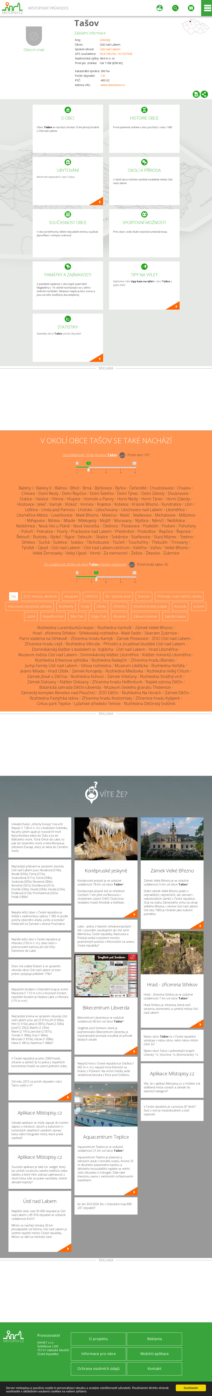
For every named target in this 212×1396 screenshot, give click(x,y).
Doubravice (178, 493)
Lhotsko (85, 509)
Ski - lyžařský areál (118, 596)
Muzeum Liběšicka (131, 665)
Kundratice (171, 504)
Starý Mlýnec (165, 536)
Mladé (69, 520)
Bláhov (61, 488)
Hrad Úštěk (58, 671)
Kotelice (121, 504)
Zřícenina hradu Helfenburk (117, 682)
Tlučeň (119, 542)
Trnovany (179, 542)
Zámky (101, 606)
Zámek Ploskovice (132, 638)
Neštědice (176, 520)
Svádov (77, 542)
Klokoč (71, 504)
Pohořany (187, 526)
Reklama (154, 1338)
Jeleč (42, 504)
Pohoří (27, 531)
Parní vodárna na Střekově (43, 638)
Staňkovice (140, 536)
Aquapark (71, 596)
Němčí (158, 520)
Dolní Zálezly (153, 493)
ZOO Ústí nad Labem (171, 638)
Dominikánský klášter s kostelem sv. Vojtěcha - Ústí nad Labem (88, 649)
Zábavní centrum (145, 616)
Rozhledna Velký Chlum (168, 671)
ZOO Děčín (109, 692)
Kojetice (104, 504)
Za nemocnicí (115, 553)
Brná (87, 488)
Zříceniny (119, 606)
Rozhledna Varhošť (114, 627)
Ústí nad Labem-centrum (107, 547)
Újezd (43, 547)
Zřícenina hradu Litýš (43, 644)
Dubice (26, 498)
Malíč (125, 515)
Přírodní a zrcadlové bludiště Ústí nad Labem (144, 644)
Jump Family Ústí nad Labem (51, 665)
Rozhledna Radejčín (109, 660)
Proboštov (147, 531)
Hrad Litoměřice (163, 649)
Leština (31, 509)
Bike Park (77, 616)
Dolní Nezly (48, 493)
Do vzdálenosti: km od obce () (85, 564)
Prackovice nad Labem (91, 531)
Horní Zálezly (178, 498)
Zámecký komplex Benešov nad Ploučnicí (58, 692)
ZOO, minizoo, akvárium (40, 596)
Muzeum (119, 616)
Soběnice (120, 536)
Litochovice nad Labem (141, 509)
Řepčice (166, 531)
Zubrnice (171, 553)
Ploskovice (130, 526)
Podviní (168, 526)
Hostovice (25, 504)
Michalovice (165, 515)
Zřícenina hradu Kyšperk (157, 698)
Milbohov (187, 515)
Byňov (120, 488)
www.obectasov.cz (113, 85)
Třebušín (160, 542)
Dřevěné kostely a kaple (150, 606)
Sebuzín (85, 536)
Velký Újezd (76, 553)
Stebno (186, 536)
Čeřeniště (138, 488)
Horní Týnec (152, 498)
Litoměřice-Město (32, 515)
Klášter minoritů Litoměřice (166, 654)
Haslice (42, 498)
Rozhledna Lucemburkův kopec (65, 627)
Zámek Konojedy (87, 671)
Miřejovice (36, 520)
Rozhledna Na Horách (141, 692)
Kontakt (154, 1368)
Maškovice (142, 515)
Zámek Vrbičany (122, 676)
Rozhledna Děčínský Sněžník (149, 703)
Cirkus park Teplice (54, 703)
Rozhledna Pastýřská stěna (54, 698)
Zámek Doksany (41, 682)
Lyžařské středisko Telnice (97, 703)
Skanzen (144, 596)
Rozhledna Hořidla (168, 665)
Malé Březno (87, 515)
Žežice (136, 553)
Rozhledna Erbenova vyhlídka (61, 660)
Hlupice (73, 498)
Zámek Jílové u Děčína (47, 676)
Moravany (123, 520)
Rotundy (180, 606)
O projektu (98, 1338)
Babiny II (43, 488)
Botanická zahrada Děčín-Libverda (70, 687)
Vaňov (155, 547)
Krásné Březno (145, 504)
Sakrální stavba (175, 616)
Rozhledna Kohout (87, 676)
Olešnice (110, 526)
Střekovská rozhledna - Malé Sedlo (110, 633)
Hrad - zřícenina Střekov (54, 633)
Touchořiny (138, 542)
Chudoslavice (162, 488)
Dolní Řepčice (74, 493)
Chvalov (184, 488)
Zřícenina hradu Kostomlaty (107, 698)
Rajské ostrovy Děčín (164, 682)
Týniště (28, 547)
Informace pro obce (98, 1353)
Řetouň (23, 536)
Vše (13, 596)
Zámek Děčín (177, 692)
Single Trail (98, 616)
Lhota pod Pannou (58, 509)
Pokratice (45, 531)
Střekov (28, 542)
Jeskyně (198, 606)
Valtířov (140, 547)
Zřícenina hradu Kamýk (92, 638)
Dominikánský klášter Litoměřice (109, 654)
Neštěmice (25, 526)
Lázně (30, 616)
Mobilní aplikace (154, 1353)
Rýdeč (55, 536)
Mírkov (54, 520)
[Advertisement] (106, 400)
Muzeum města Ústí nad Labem (47, 654)
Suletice (60, 542)
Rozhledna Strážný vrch (161, 676)
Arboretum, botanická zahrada (29, 606)
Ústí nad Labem (110, 49)
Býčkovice (103, 488)
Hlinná (57, 498)
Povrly (62, 531)
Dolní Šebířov (102, 493)
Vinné (95, 553)
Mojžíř (105, 520)
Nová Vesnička (86, 526)
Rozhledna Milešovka (124, 671)
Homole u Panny (99, 498)
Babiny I (26, 488)
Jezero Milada (32, 671)
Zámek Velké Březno (153, 627)
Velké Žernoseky (47, 553)
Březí (74, 488)
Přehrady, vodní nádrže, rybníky (179, 596)
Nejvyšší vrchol (52, 616)
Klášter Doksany (74, 682)
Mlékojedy (87, 520)
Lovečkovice (61, 515)
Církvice (28, 493)
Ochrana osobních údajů (98, 1368)
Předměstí (124, 531)
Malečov (109, 515)
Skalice (102, 536)
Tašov (86, 23)
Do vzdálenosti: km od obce (90, 455)
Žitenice (153, 553)
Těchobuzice (98, 542)
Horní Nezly (127, 498)
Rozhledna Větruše (83, 644)
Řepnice (183, 531)
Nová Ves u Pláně (54, 526)
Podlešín (151, 526)
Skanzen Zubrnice (161, 633)
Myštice (142, 520)
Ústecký (105, 40)
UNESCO (91, 596)
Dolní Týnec (127, 493)
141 (103, 76)
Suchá (44, 542)
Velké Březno (176, 547)
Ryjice (69, 536)
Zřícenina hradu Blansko (152, 660)
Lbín (189, 504)
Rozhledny (66, 606)
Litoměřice (175, 509)
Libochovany (107, 509)
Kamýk (56, 504)
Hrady (85, 606)
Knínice (87, 504)
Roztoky (40, 536)
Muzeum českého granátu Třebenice (137, 687)
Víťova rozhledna (96, 665)
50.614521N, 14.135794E (116, 54)
